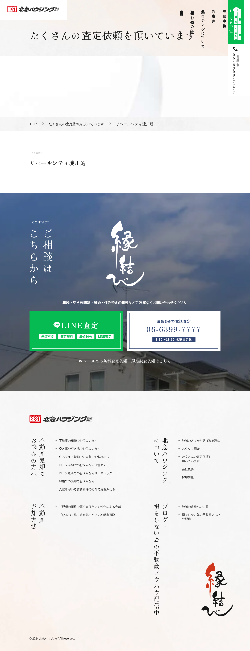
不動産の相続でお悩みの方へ (78, 440)
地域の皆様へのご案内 (196, 506)
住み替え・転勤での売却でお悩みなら (84, 456)
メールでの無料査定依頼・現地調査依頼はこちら (127, 361)
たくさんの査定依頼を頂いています (79, 124)
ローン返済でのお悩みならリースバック (85, 473)
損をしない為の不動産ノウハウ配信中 (201, 516)
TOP (33, 124)
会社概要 (188, 469)
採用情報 (188, 477)
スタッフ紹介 (191, 448)
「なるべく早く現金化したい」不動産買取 (87, 514)
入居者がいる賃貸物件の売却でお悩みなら (87, 489)
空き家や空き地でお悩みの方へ (79, 448)
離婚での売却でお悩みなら (76, 481)
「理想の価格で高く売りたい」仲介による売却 (90, 506)
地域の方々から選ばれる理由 (201, 440)
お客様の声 (214, 12)
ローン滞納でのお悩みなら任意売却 (82, 465)
